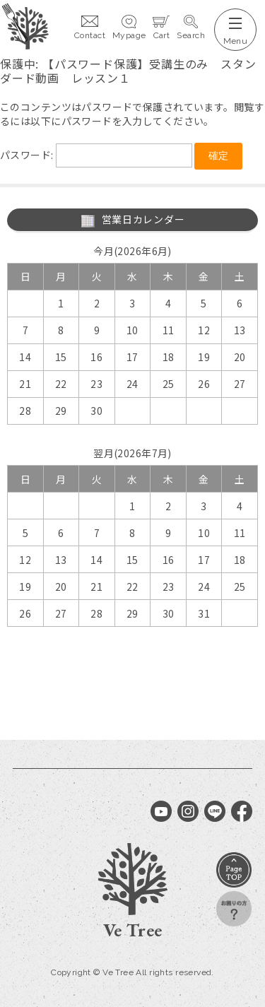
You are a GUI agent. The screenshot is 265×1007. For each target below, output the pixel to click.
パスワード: (96, 155)
